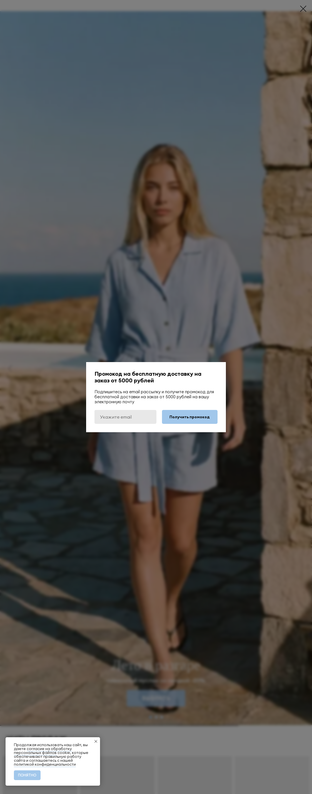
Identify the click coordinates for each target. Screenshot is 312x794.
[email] (125, 417)
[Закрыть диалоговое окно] (303, 9)
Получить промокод (189, 416)
